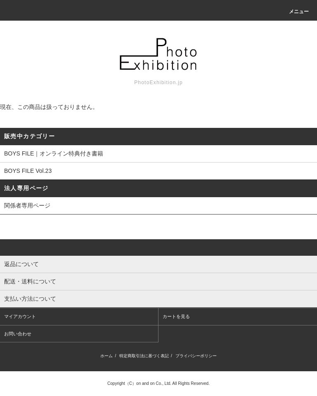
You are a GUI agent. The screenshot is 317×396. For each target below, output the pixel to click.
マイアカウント (20, 316)
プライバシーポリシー (196, 356)
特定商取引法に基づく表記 (144, 356)
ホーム (106, 356)
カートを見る (176, 316)
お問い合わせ (17, 333)
